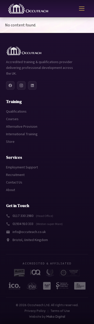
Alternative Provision (21, 126)
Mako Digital (55, 316)
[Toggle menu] (81, 9)
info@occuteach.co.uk (26, 232)
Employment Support (22, 167)
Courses (12, 119)
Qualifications (16, 111)
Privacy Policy (35, 311)
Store (10, 141)
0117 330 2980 (29, 215)
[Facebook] (10, 85)
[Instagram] (21, 85)
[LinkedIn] (32, 85)
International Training (22, 134)
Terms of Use (60, 311)
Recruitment (15, 174)
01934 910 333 (34, 223)
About (10, 190)
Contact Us (14, 182)
